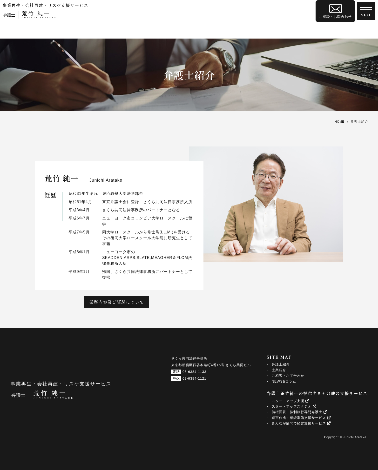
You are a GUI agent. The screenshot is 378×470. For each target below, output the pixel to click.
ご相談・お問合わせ (288, 375)
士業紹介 (279, 370)
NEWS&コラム (284, 381)
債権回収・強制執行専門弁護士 (299, 412)
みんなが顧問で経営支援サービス (301, 423)
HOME (338, 121)
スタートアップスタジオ (294, 406)
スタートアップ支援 (290, 401)
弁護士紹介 (281, 364)
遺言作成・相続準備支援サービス (301, 418)
